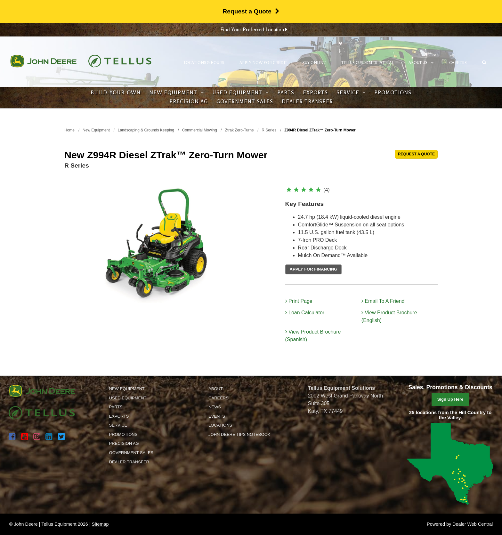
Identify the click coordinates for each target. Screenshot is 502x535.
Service (351, 93)
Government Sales (244, 102)
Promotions (392, 93)
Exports (315, 93)
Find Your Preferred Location (253, 30)
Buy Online (314, 62)
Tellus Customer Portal (367, 62)
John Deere (43, 61)
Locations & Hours (204, 62)
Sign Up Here (450, 399)
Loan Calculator (305, 312)
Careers (458, 62)
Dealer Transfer (307, 102)
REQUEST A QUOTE (416, 154)
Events (216, 416)
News (214, 407)
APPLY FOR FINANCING (313, 269)
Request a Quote (251, 11)
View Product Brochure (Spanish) (313, 335)
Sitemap (100, 524)
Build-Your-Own (116, 93)
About (215, 388)
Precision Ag (188, 102)
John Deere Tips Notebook (239, 434)
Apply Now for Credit (263, 62)
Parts (285, 93)
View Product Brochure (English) (389, 316)
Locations (220, 425)
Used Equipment (240, 93)
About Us (421, 62)
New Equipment (176, 93)
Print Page (298, 301)
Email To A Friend (383, 301)
